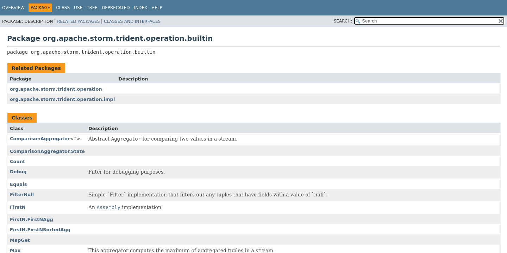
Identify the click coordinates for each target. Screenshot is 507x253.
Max (15, 250)
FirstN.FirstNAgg (31, 219)
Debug (18, 171)
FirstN (18, 207)
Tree (92, 7)
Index (141, 7)
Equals (18, 184)
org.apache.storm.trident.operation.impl (62, 99)
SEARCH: (343, 21)
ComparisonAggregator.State (47, 151)
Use (78, 7)
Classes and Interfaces (132, 21)
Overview (13, 7)
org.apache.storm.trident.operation (56, 89)
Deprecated (116, 7)
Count (17, 161)
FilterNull (22, 194)
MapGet (20, 240)
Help (156, 7)
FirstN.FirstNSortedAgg (40, 229)
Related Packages (78, 21)
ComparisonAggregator (40, 138)
